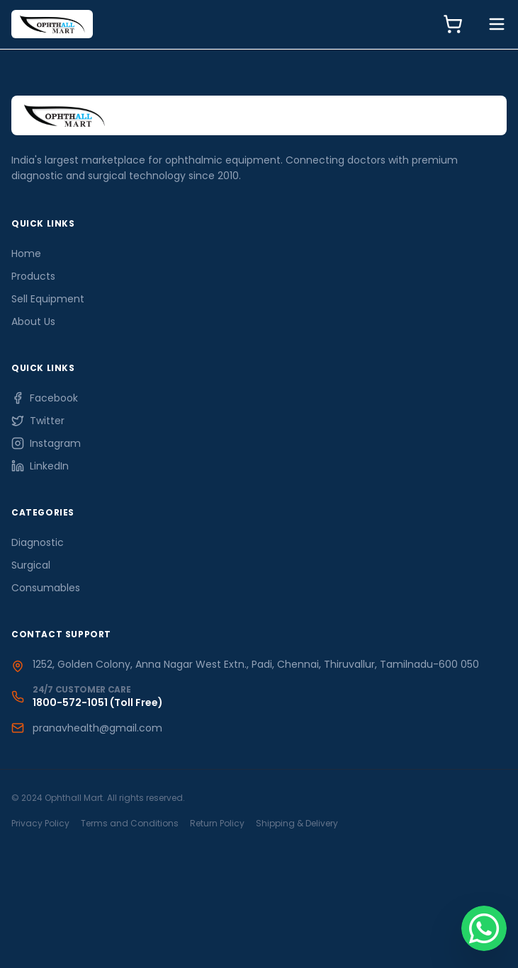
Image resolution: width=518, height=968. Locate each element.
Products (33, 276)
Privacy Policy (40, 823)
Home (26, 253)
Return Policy (217, 823)
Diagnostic (37, 542)
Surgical (30, 565)
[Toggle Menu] (496, 24)
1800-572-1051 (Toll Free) (98, 702)
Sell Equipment (47, 299)
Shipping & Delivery (297, 823)
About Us (33, 321)
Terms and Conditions (130, 823)
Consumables (45, 588)
